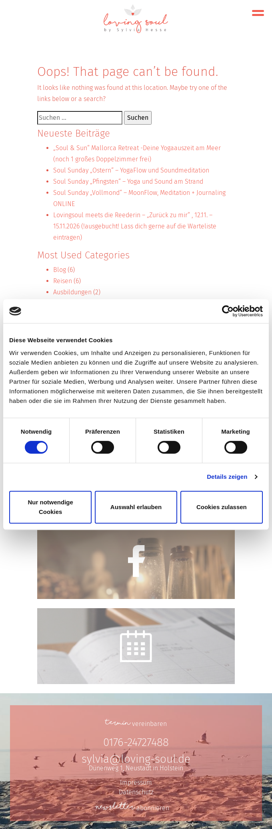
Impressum (136, 782)
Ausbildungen (72, 292)
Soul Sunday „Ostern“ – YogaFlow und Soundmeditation (131, 170)
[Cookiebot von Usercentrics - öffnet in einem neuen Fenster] (228, 311)
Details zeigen (227, 476)
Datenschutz (136, 792)
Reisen (62, 281)
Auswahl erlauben (136, 507)
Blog (59, 270)
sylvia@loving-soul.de (136, 759)
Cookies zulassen (221, 507)
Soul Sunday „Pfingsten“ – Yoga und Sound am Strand (128, 181)
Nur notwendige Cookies (50, 507)
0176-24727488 (136, 742)
